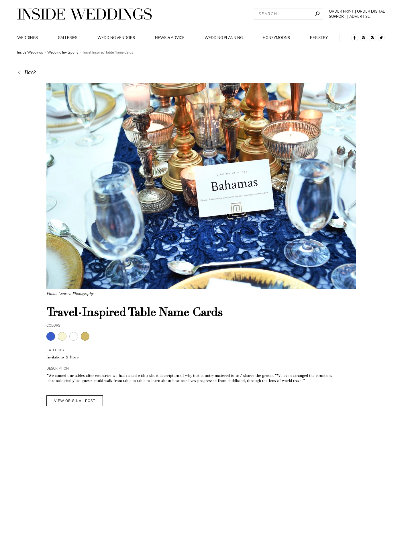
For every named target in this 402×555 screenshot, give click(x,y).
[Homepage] (84, 14)
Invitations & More (62, 358)
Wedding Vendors (116, 37)
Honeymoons (276, 37)
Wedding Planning (224, 37)
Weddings (27, 37)
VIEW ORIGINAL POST (74, 401)
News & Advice (170, 37)
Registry (319, 37)
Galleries (67, 37)
